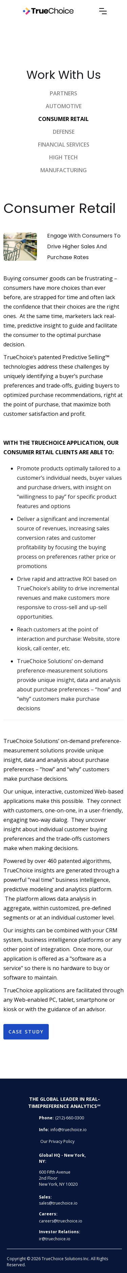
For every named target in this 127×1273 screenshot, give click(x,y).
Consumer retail (63, 119)
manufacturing (63, 170)
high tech (63, 157)
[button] (103, 11)
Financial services (63, 144)
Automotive (64, 106)
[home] (59, 11)
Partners (63, 93)
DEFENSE (64, 131)
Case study (26, 1031)
